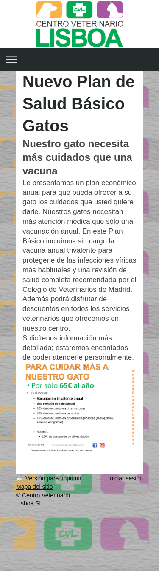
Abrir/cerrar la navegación (79, 59)
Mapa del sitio (34, 486)
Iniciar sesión (125, 478)
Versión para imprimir (49, 478)
